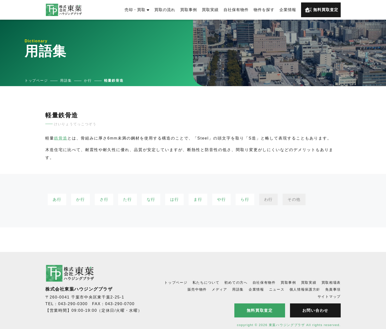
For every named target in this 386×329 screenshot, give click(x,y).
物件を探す (264, 10)
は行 (174, 199)
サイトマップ (329, 296)
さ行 (104, 199)
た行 (127, 199)
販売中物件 (197, 289)
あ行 (57, 199)
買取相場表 (331, 282)
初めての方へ (235, 282)
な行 (151, 199)
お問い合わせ (315, 310)
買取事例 (188, 10)
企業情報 (287, 10)
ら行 (245, 199)
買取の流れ (164, 10)
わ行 (268, 199)
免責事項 (333, 289)
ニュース (277, 289)
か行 (80, 199)
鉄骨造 (60, 138)
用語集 (238, 289)
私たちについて (206, 282)
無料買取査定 (321, 9)
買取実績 (210, 10)
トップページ (175, 282)
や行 (221, 199)
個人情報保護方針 (305, 289)
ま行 (197, 199)
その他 (294, 199)
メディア (219, 289)
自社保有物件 (236, 10)
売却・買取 (137, 10)
